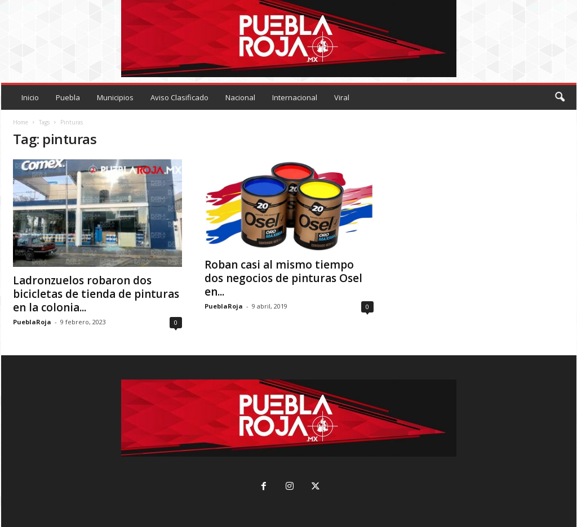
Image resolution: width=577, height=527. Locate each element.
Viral (341, 97)
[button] (559, 97)
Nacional (240, 97)
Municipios (115, 97)
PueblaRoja (32, 322)
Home (20, 122)
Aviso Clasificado (179, 97)
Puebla (68, 97)
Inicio (30, 97)
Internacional (294, 97)
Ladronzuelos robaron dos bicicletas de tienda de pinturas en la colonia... (96, 294)
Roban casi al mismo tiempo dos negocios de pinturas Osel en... (283, 278)
